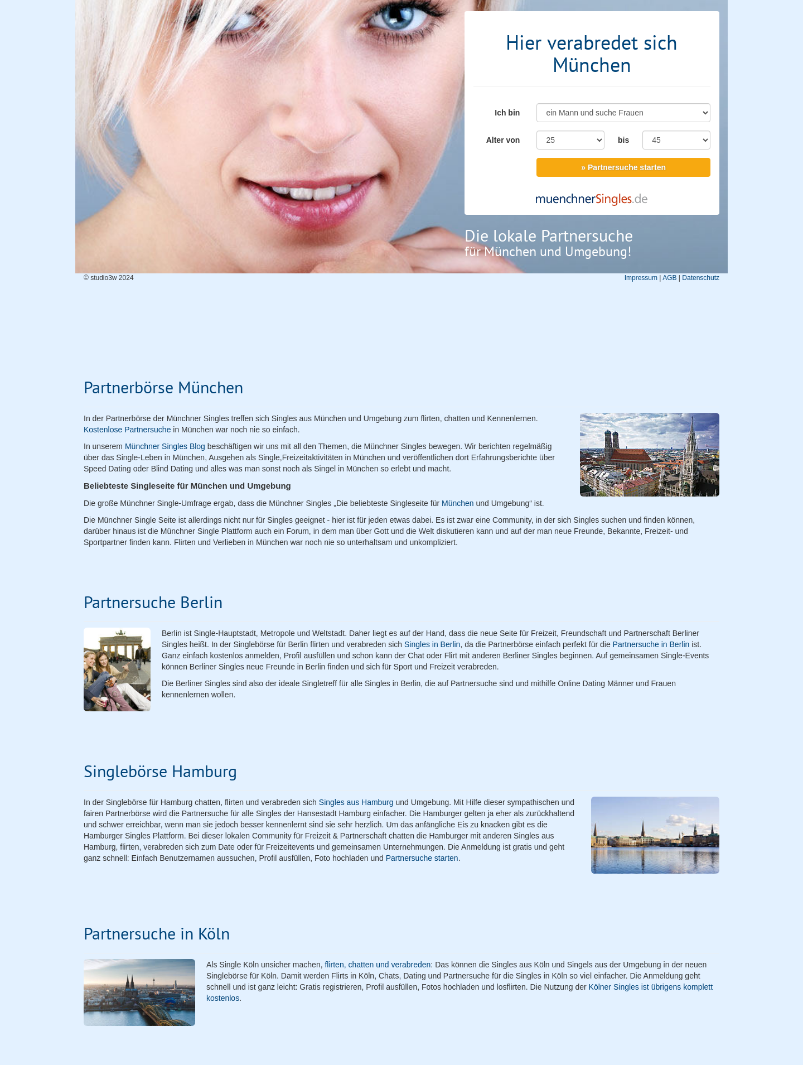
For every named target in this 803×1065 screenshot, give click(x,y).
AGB (669, 278)
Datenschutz (700, 278)
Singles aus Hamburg (356, 802)
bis (623, 140)
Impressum (641, 278)
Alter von (503, 140)
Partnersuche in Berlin (651, 644)
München (458, 503)
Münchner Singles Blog (165, 446)
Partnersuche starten (422, 858)
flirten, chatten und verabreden (377, 964)
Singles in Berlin (432, 644)
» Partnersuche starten (623, 167)
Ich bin (507, 112)
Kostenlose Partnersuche (127, 429)
